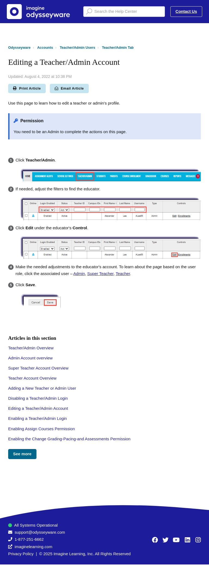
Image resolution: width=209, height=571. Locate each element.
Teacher (123, 273)
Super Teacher (100, 273)
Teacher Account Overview (32, 378)
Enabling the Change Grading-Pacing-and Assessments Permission (69, 438)
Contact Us (186, 11)
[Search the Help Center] (124, 11)
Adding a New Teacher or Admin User (42, 388)
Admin (79, 273)
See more (22, 453)
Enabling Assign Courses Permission (41, 428)
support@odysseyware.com (40, 532)
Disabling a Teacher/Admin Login (38, 398)
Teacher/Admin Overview (31, 348)
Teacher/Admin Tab (118, 47)
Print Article (27, 88)
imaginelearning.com (33, 546)
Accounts (45, 47)
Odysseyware (19, 47)
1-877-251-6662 (29, 539)
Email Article (69, 88)
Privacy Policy (20, 553)
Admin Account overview (30, 358)
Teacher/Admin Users (77, 47)
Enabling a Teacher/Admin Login (37, 418)
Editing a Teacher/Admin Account (38, 408)
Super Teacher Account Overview (38, 368)
